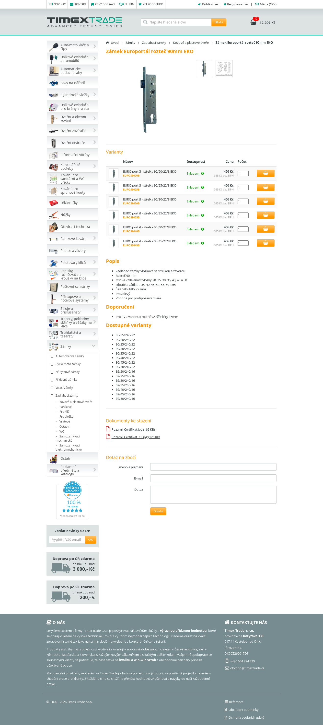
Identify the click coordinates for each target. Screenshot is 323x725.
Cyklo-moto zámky (73, 364)
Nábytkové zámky (73, 372)
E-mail (138, 478)
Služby (126, 4)
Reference (234, 702)
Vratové (64, 421)
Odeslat (158, 511)
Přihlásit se (210, 4)
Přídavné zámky (73, 380)
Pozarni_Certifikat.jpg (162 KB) (133, 429)
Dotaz (138, 489)
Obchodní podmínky (242, 709)
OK (90, 539)
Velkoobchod (150, 4)
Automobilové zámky (73, 356)
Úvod (115, 42)
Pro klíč (64, 411)
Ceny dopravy (103, 4)
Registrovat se (237, 4)
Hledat (219, 22)
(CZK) (268, 4)
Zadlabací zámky (73, 395)
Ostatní (64, 426)
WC (61, 431)
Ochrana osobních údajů (244, 717)
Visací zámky (73, 388)
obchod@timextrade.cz (247, 668)
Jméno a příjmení (130, 467)
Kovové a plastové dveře (75, 402)
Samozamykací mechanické (68, 438)
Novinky (57, 4)
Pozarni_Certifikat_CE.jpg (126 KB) (136, 437)
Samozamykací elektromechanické (69, 447)
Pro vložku (66, 416)
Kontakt (78, 4)
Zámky (130, 42)
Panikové (65, 407)
